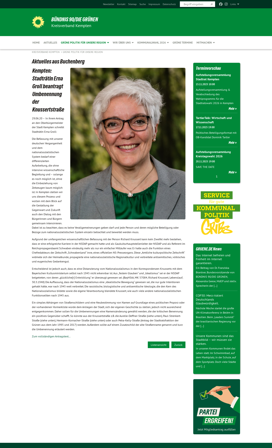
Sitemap (132, 4)
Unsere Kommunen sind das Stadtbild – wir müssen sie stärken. (215, 340)
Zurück (178, 345)
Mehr (232, 108)
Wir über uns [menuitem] (122, 42)
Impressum (154, 4)
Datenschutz (169, 4)
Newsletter (108, 4)
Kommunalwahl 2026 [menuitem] (151, 42)
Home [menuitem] (36, 42)
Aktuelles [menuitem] (50, 42)
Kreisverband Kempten (46, 52)
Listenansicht (158, 345)
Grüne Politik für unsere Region (83, 52)
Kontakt (121, 4)
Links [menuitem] (233, 4)
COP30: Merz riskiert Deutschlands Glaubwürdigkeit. (209, 299)
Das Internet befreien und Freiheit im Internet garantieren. (213, 259)
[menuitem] (108, 4)
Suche (142, 4)
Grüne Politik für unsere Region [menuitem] (83, 42)
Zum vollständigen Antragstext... (51, 336)
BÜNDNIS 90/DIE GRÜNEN (74, 19)
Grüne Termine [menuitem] (183, 42)
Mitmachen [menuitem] (204, 42)
